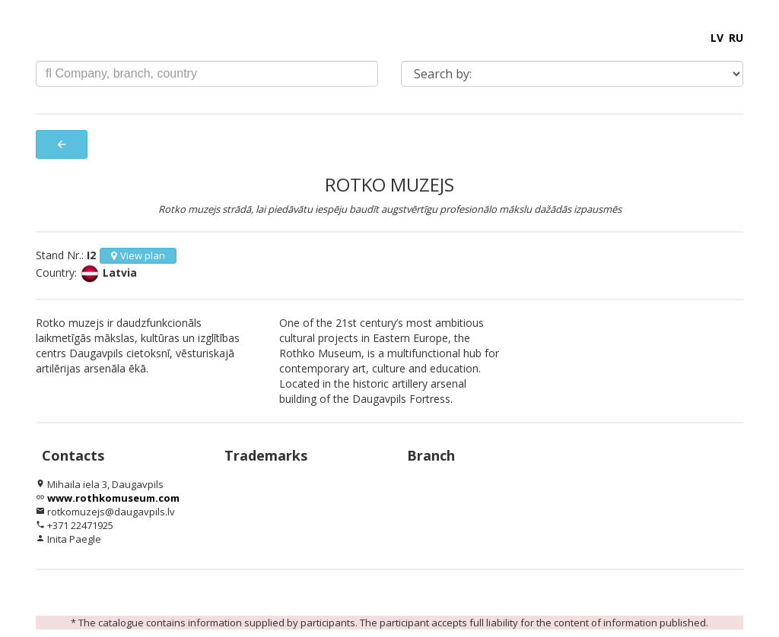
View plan (138, 255)
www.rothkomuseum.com (113, 498)
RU (736, 37)
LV (717, 37)
